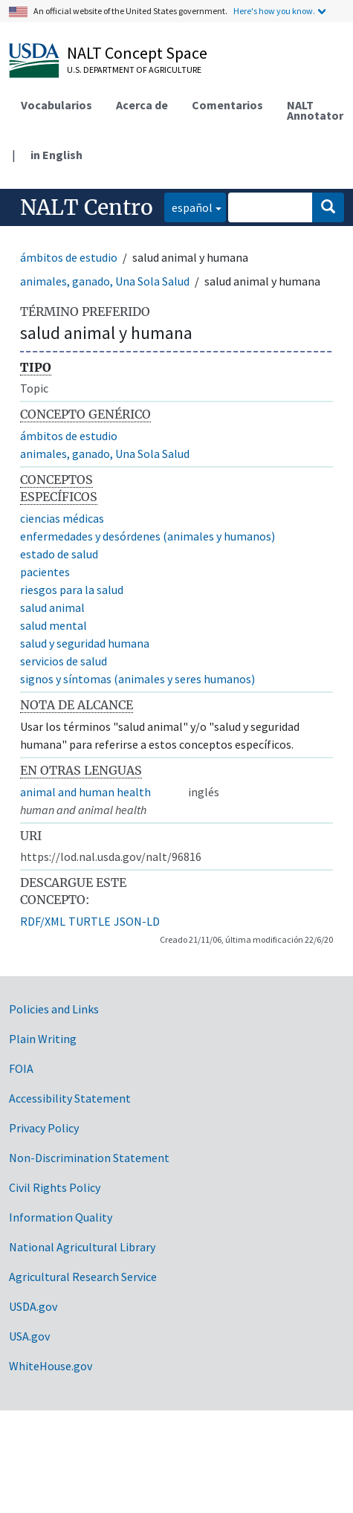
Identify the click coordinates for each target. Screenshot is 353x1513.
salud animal (52, 607)
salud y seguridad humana (84, 643)
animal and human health (85, 791)
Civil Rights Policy (54, 1187)
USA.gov (29, 1336)
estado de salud (59, 553)
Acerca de (142, 104)
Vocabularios (56, 104)
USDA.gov (33, 1306)
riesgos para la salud (71, 589)
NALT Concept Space (137, 52)
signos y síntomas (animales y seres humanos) (137, 678)
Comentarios (227, 104)
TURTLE (89, 921)
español (188, 206)
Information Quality (60, 1217)
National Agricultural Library (82, 1246)
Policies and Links (54, 1008)
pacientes (45, 571)
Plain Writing (43, 1038)
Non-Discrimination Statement (89, 1157)
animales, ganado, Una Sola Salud (105, 281)
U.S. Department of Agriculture (134, 69)
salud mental (53, 625)
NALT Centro (86, 207)
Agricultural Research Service (83, 1276)
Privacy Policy (44, 1127)
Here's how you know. (274, 10)
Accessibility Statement (70, 1098)
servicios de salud (63, 661)
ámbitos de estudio (68, 257)
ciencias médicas (62, 518)
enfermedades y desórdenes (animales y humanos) (147, 536)
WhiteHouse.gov (50, 1365)
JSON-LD (137, 921)
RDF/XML (42, 921)
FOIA (21, 1068)
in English (56, 154)
